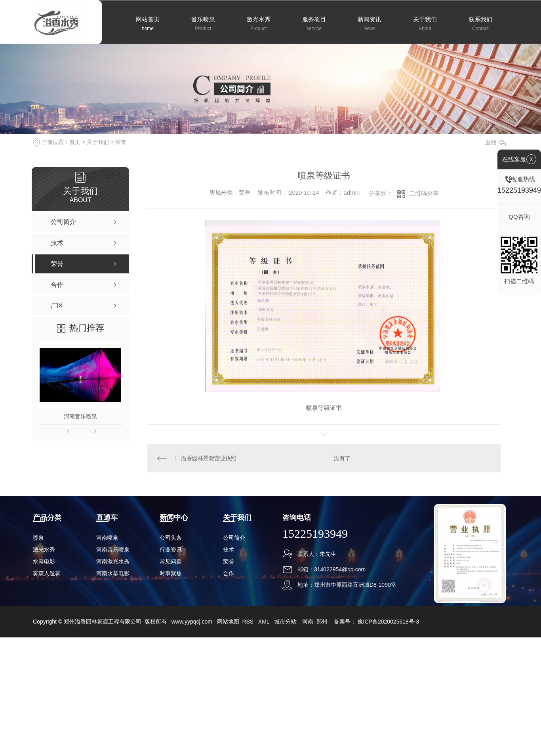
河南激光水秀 (113, 561)
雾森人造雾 (47, 573)
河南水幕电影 (113, 573)
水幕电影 (44, 561)
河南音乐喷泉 (80, 416)
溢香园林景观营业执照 (208, 458)
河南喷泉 (107, 538)
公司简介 (234, 538)
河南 (307, 621)
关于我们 (98, 142)
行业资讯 (171, 549)
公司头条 (171, 538)
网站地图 (228, 621)
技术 (228, 549)
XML (264, 621)
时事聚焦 (171, 573)
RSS (248, 621)
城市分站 (285, 621)
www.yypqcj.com (191, 621)
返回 (495, 142)
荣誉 (120, 142)
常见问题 (171, 561)
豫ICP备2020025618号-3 (388, 621)
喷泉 (38, 538)
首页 (74, 142)
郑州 (322, 621)
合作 (228, 573)
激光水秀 (44, 549)
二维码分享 (424, 193)
